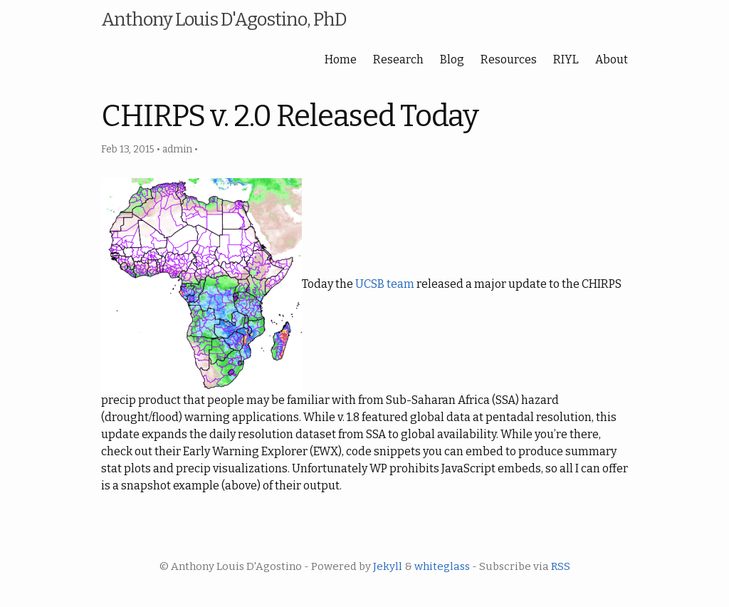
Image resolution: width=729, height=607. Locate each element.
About (611, 59)
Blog (452, 59)
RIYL (566, 59)
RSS (560, 566)
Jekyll (387, 566)
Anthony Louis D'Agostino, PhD (224, 20)
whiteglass (442, 566)
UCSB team (384, 284)
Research (398, 59)
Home (341, 59)
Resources (509, 59)
